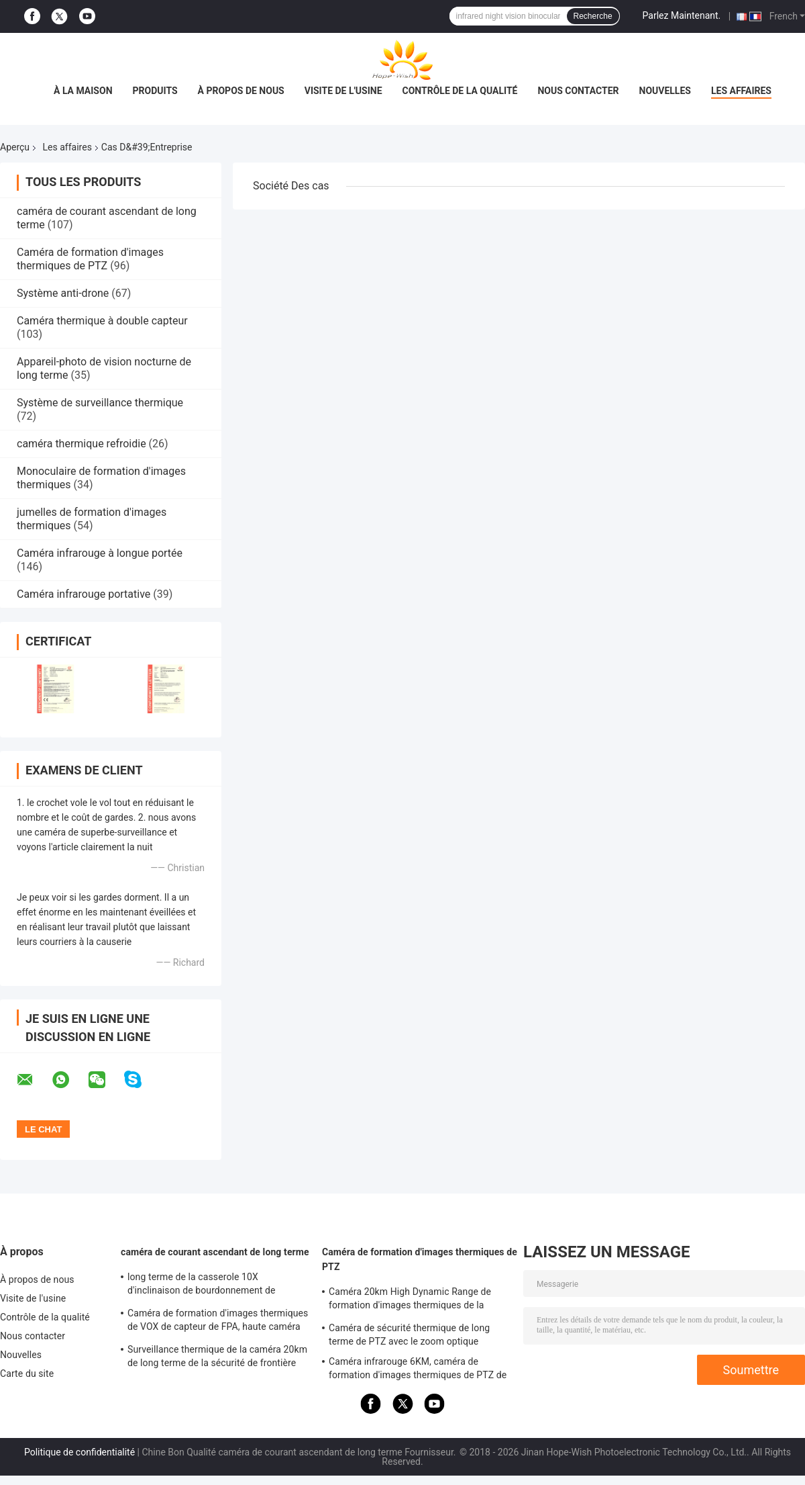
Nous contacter (578, 90)
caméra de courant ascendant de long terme (215, 1252)
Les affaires (741, 90)
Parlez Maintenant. (682, 15)
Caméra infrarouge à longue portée (99, 553)
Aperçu (15, 147)
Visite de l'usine (343, 90)
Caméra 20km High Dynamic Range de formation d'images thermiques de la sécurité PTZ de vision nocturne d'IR (410, 1300)
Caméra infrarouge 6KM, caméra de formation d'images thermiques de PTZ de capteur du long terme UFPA (417, 1370)
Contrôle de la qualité (460, 90)
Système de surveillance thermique (100, 402)
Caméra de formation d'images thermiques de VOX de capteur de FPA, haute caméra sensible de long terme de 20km (217, 1322)
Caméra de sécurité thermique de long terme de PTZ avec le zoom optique (409, 1334)
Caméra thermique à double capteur (102, 320)
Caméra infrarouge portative (83, 594)
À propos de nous (241, 90)
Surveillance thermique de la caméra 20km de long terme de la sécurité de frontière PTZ (217, 1358)
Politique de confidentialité (79, 1452)
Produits (155, 90)
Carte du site (27, 1373)
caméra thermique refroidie (81, 443)
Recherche (593, 16)
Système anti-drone (63, 293)
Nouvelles (665, 90)
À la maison (83, 90)
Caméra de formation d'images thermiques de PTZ (90, 259)
